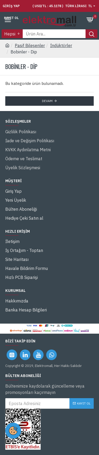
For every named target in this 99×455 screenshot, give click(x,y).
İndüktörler (61, 45)
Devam (47, 101)
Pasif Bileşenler (30, 45)
